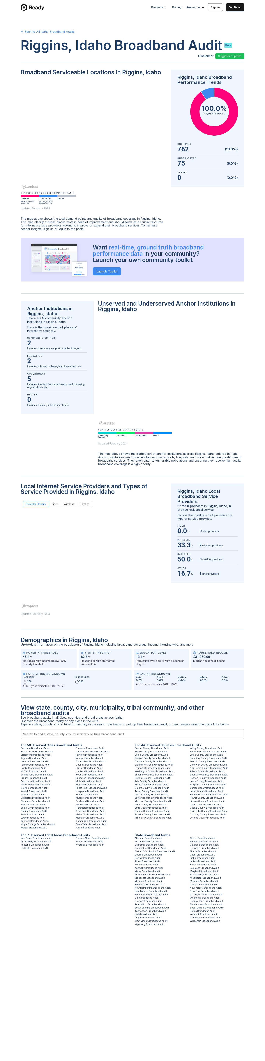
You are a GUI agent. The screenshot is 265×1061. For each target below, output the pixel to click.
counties (74, 717)
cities (62, 717)
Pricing (176, 7)
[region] (93, 134)
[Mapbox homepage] (30, 187)
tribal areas (95, 717)
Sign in (215, 7)
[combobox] (132, 734)
